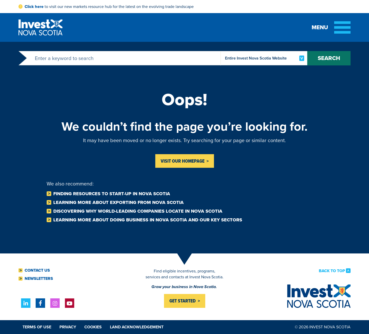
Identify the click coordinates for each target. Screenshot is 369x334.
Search (329, 58)
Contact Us (37, 270)
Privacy (67, 327)
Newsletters (39, 279)
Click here (34, 6)
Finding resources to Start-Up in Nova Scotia (111, 193)
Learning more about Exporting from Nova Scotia (118, 202)
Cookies (93, 327)
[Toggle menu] (331, 27)
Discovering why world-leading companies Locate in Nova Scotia (137, 211)
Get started (182, 300)
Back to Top (332, 270)
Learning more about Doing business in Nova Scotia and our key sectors (147, 220)
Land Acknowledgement (136, 327)
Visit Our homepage (182, 161)
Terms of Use (37, 327)
